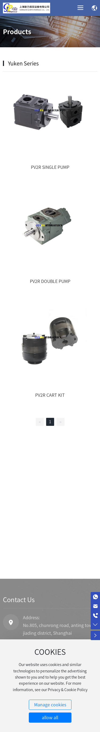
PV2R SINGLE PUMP (50, 167)
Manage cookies (50, 705)
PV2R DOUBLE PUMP (50, 281)
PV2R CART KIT (50, 395)
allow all (50, 717)
